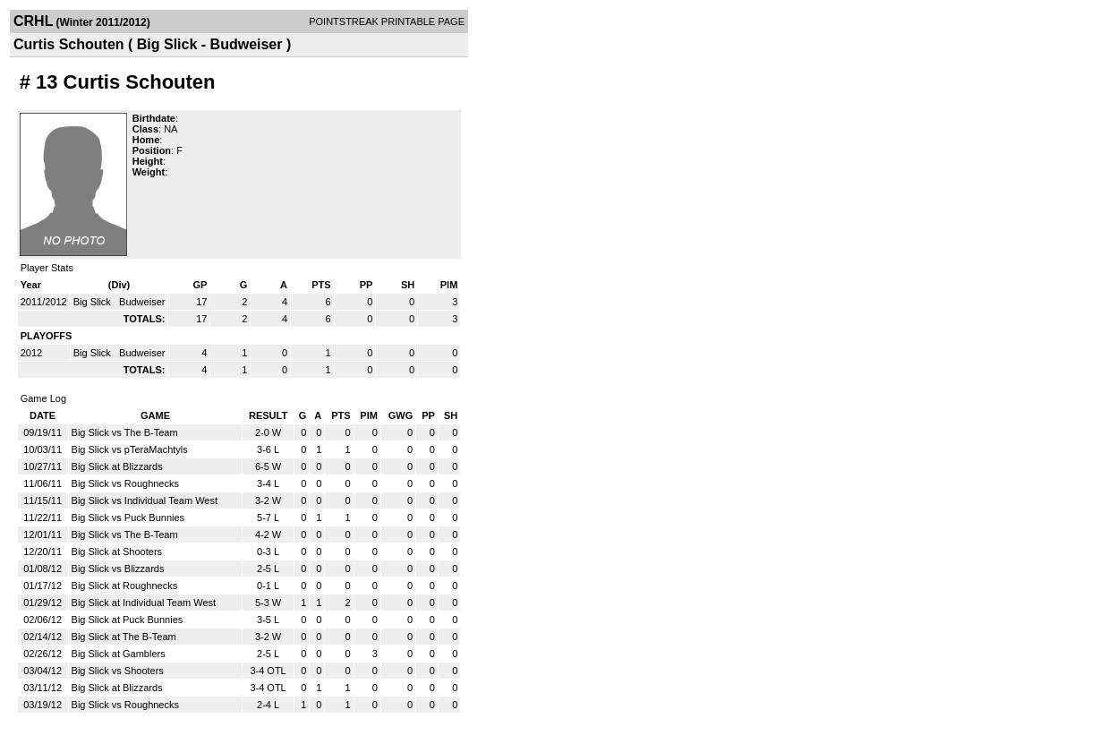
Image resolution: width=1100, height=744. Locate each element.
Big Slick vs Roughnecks (125, 483)
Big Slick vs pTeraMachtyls (130, 449)
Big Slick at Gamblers (119, 653)
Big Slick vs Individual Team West (144, 500)
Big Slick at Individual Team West (144, 602)
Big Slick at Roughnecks (125, 585)
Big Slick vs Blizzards (118, 568)
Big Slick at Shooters (117, 551)
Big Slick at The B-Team (124, 636)
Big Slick (93, 301)
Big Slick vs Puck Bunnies (128, 517)
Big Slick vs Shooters (118, 670)
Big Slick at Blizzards (117, 466)
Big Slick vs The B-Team (125, 432)
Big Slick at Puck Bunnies (127, 619)
